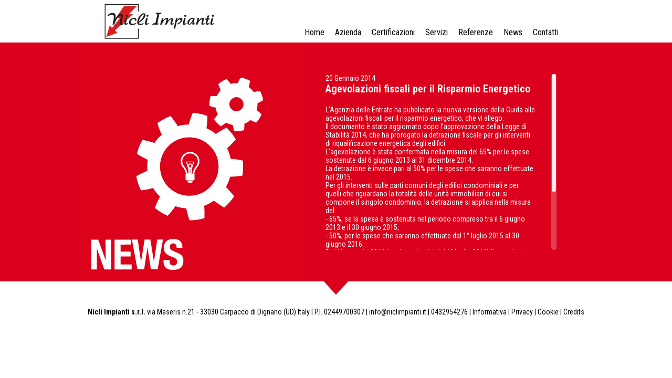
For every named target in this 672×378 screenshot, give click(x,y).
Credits (573, 312)
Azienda (348, 32)
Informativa (489, 312)
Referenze (475, 32)
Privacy (522, 312)
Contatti (546, 32)
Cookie (548, 312)
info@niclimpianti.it (397, 312)
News (512, 32)
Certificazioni (393, 32)
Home (314, 32)
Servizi (436, 32)
